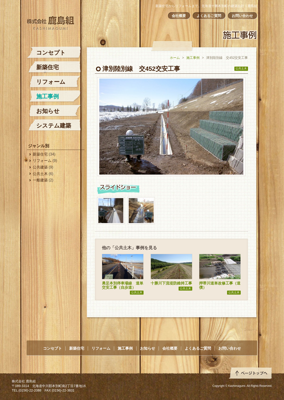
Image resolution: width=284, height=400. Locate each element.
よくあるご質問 (208, 16)
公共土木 (241, 68)
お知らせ (48, 111)
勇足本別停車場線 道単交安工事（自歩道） (122, 285)
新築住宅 (47, 67)
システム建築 (53, 125)
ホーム (175, 58)
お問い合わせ (242, 16)
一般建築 (40, 180)
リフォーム (50, 82)
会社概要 (179, 16)
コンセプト (51, 52)
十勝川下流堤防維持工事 (171, 283)
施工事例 (193, 58)
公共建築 (40, 167)
